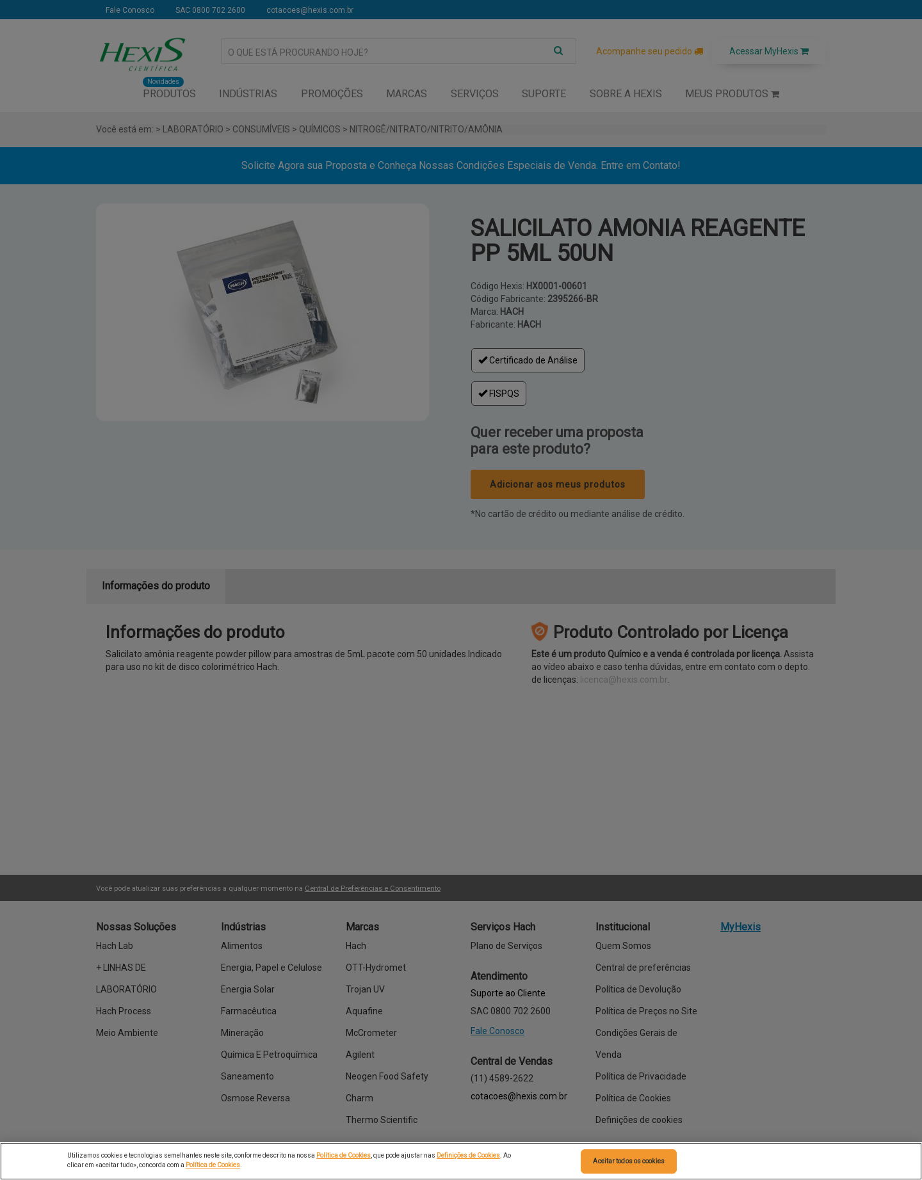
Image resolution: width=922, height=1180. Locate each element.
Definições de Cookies (468, 1155)
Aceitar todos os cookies (628, 1161)
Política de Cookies (343, 1155)
